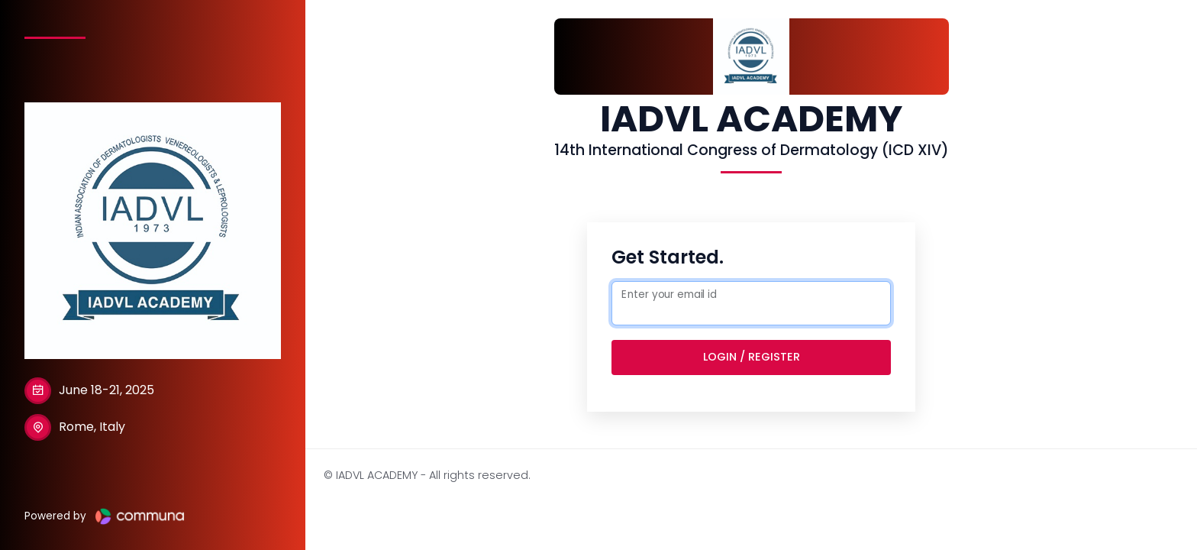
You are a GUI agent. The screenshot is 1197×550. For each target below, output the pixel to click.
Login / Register (751, 356)
